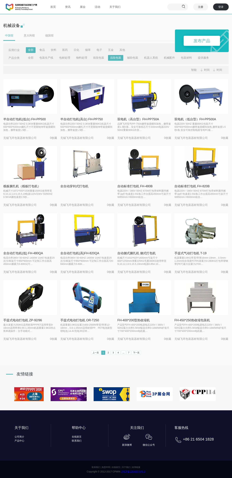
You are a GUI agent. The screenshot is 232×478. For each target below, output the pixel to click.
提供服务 (203, 57)
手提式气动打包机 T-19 (190, 253)
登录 (221, 6)
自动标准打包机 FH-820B (192, 186)
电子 (99, 49)
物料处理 (81, 57)
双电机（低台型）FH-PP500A (195, 119)
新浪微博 (127, 444)
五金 (111, 49)
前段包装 (98, 57)
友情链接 (136, 467)
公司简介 (19, 436)
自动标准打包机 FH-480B (135, 186)
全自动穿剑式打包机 (74, 186)
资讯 (68, 6)
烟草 (88, 49)
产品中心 (19, 440)
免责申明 (106, 467)
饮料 (53, 49)
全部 (30, 49)
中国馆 (9, 35)
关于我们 (115, 6)
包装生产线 (46, 57)
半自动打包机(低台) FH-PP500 (24, 119)
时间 (207, 69)
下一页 (136, 352)
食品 (42, 49)
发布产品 (202, 40)
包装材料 (186, 57)
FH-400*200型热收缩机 (133, 320)
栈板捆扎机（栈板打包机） (22, 186)
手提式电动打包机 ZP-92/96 (22, 320)
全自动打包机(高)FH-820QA (79, 253)
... (123, 352)
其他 (122, 49)
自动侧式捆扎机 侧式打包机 (136, 253)
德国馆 (49, 35)
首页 (53, 6)
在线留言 (76, 436)
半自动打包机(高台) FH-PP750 (81, 119)
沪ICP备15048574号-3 (133, 471)
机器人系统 (151, 57)
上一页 (96, 352)
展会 (82, 6)
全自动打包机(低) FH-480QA (23, 253)
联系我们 (76, 440)
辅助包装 (132, 57)
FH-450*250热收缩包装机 (192, 320)
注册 (200, 6)
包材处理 (64, 57)
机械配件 (169, 57)
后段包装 (115, 57)
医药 (65, 49)
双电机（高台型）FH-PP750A (138, 119)
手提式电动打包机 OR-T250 (79, 320)
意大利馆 (29, 35)
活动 (97, 6)
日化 (76, 49)
